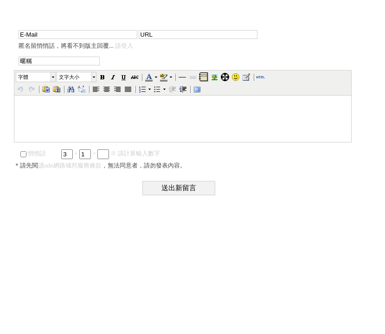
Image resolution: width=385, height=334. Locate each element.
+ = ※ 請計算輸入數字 (110, 153)
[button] (36, 77)
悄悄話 (33, 153)
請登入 (124, 45)
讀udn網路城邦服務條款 (70, 165)
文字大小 (69, 77)
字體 (23, 77)
